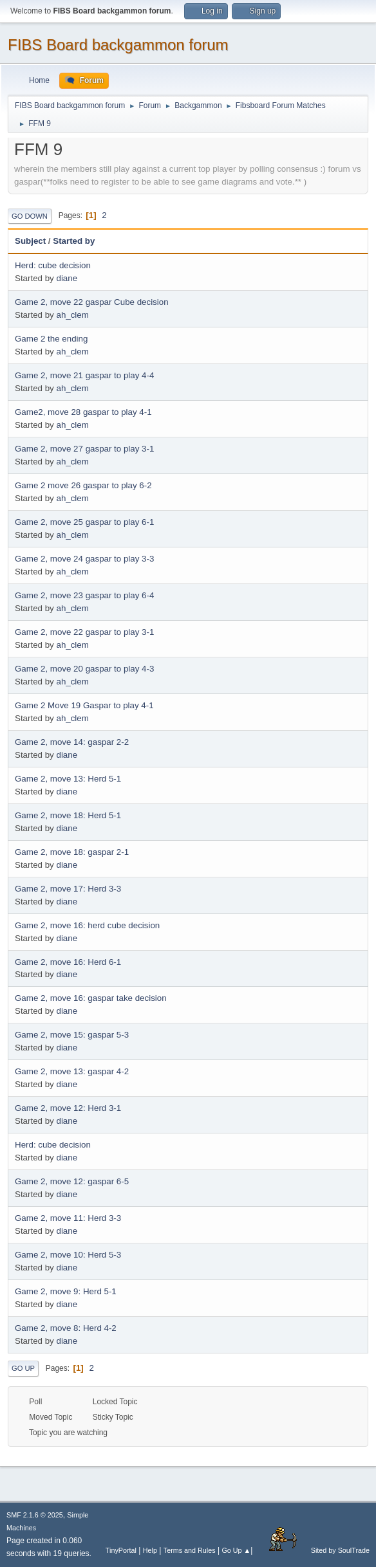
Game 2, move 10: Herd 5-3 (68, 1255)
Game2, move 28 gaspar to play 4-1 (83, 412)
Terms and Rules (190, 1550)
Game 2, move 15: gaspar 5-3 (72, 1035)
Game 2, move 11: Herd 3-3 (68, 1218)
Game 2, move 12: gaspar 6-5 (72, 1181)
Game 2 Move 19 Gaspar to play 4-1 (84, 705)
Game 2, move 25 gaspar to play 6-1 (84, 522)
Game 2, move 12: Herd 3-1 (68, 1108)
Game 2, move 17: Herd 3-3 (68, 888)
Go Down (30, 216)
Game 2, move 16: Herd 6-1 (68, 962)
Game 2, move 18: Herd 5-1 (68, 815)
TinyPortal (121, 1550)
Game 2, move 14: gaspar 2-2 (72, 742)
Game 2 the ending (51, 339)
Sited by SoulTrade (312, 1550)
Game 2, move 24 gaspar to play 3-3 (84, 559)
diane (66, 278)
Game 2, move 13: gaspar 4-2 (72, 1071)
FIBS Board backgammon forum (118, 44)
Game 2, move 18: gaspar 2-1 (72, 852)
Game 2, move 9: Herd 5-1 (66, 1291)
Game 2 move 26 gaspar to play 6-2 (83, 485)
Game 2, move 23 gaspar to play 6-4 (84, 595)
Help (150, 1550)
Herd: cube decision (53, 265)
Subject (30, 241)
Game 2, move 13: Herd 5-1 (68, 779)
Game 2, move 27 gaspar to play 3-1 (84, 449)
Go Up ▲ (235, 1550)
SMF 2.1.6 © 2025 (34, 1515)
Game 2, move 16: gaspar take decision (91, 998)
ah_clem (72, 315)
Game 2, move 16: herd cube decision (87, 925)
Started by (74, 241)
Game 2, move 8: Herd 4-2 (66, 1328)
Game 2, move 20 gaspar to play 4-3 (84, 669)
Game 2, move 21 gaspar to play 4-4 (84, 375)
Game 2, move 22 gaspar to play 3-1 (84, 632)
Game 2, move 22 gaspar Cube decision (92, 302)
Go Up (23, 1368)
